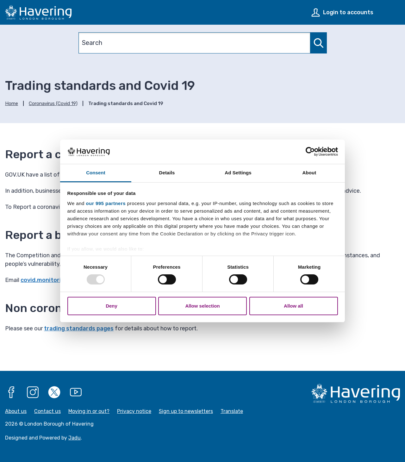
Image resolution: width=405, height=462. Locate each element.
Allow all (293, 306)
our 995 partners (106, 203)
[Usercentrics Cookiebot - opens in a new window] (310, 151)
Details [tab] (167, 172)
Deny (111, 306)
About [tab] (309, 172)
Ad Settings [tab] (238, 172)
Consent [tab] (95, 172)
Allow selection (202, 306)
